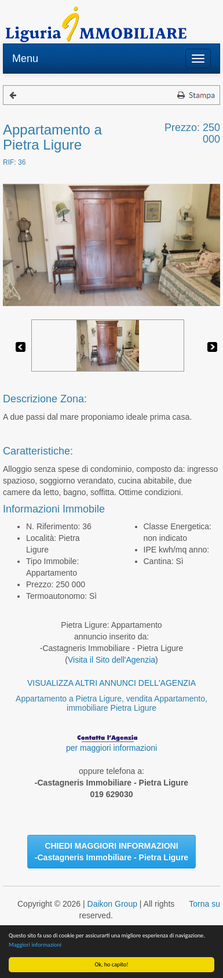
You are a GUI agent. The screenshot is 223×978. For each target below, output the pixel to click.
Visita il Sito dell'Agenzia (111, 659)
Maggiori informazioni (35, 944)
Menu (25, 58)
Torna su (204, 903)
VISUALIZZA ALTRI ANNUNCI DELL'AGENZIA (111, 683)
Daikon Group (112, 903)
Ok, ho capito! (112, 964)
